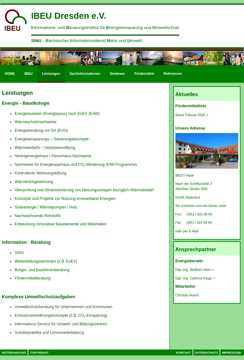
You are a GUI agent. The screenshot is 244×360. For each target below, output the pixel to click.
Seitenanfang (14, 352)
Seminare (117, 73)
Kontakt (183, 352)
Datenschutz (206, 352)
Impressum (231, 352)
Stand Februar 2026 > (191, 115)
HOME (10, 73)
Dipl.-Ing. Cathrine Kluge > (195, 278)
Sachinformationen (85, 73)
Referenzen (173, 73)
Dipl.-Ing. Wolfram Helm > (194, 270)
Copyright (39, 352)
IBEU (28, 73)
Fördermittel (144, 73)
